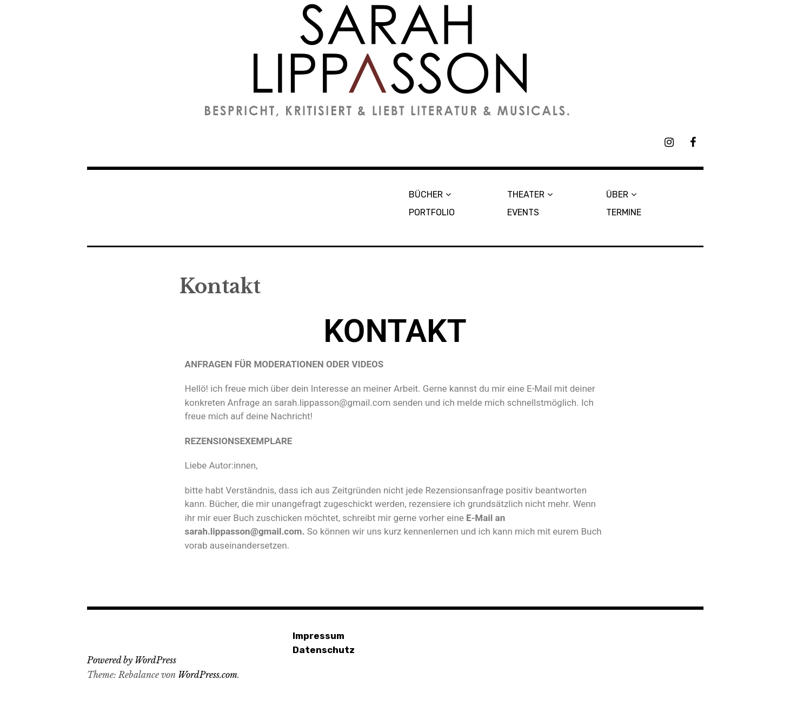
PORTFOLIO (432, 212)
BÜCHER (426, 194)
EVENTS (523, 212)
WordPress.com (207, 674)
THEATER (526, 194)
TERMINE (623, 212)
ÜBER (617, 194)
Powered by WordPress (131, 660)
